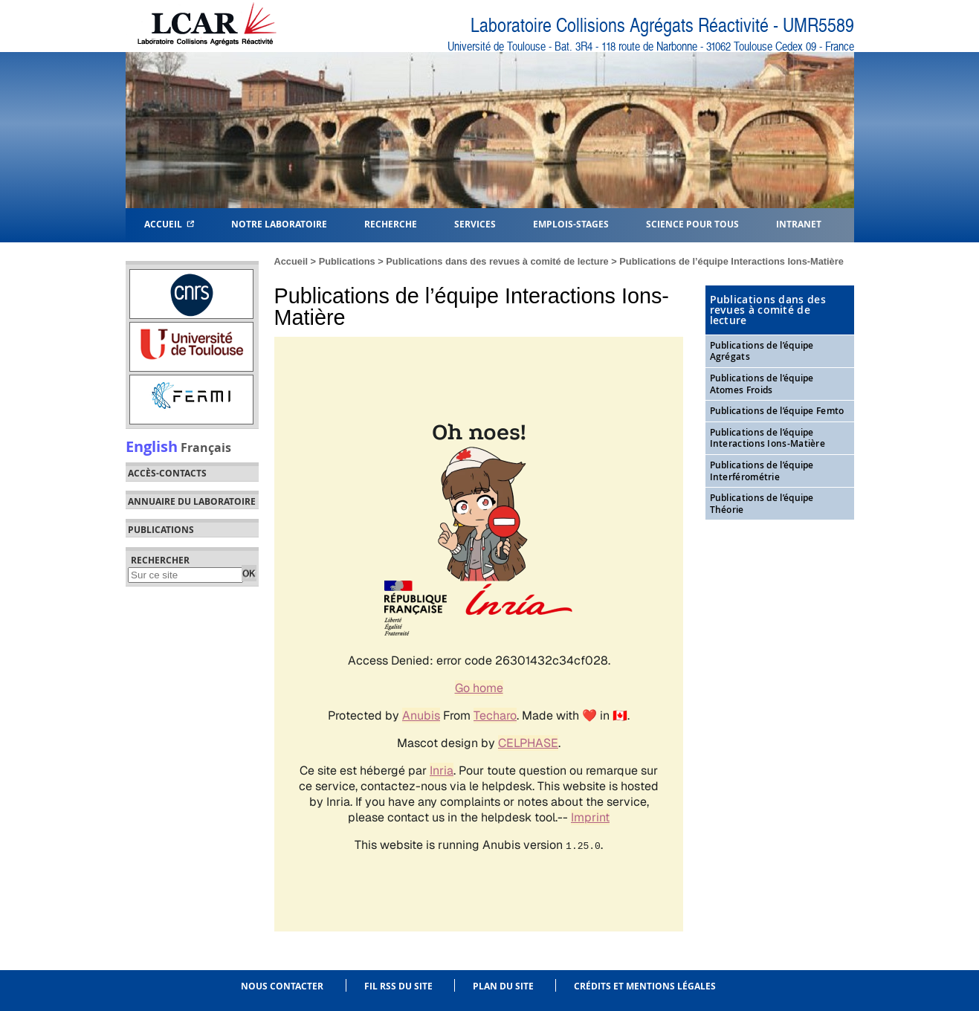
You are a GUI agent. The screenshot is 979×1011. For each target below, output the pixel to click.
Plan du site (503, 986)
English (152, 446)
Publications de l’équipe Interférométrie (762, 471)
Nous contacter (282, 986)
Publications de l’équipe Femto (777, 410)
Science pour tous (692, 223)
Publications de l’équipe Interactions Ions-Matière (731, 261)
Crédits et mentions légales (645, 986)
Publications (347, 261)
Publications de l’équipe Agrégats (762, 351)
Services (475, 223)
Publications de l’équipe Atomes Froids (762, 384)
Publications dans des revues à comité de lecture (497, 261)
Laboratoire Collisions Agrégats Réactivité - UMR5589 (662, 25)
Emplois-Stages (571, 223)
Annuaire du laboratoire (192, 501)
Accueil (169, 223)
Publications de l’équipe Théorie (762, 503)
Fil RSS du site (398, 986)
